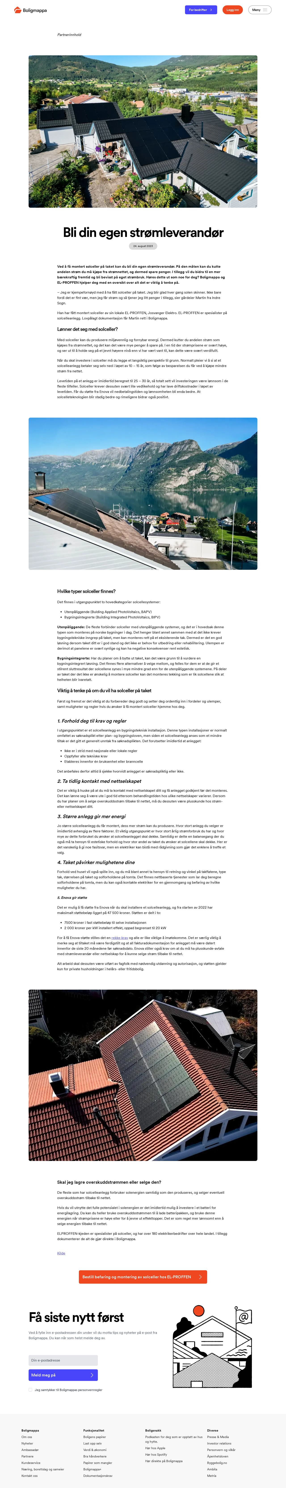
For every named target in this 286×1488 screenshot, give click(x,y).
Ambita (212, 1469)
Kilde (61, 1253)
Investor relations (219, 1443)
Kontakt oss (29, 1476)
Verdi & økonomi (94, 1450)
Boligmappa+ (92, 1469)
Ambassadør (30, 1450)
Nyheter (27, 1443)
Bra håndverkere (95, 1456)
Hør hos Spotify (156, 1454)
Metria (211, 1476)
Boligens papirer (94, 1437)
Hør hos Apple (155, 1448)
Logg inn (233, 10)
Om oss (26, 1437)
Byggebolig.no (217, 1463)
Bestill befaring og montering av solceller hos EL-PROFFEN (143, 1277)
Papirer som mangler (97, 1463)
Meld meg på (63, 1375)
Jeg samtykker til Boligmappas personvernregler (68, 1390)
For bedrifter (201, 10)
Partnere (27, 1456)
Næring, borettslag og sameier (42, 1469)
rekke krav (119, 938)
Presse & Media (218, 1437)
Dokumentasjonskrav (97, 1476)
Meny (260, 9)
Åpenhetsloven (217, 1456)
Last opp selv (92, 1443)
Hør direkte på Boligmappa (164, 1461)
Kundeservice (30, 1463)
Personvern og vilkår (221, 1450)
